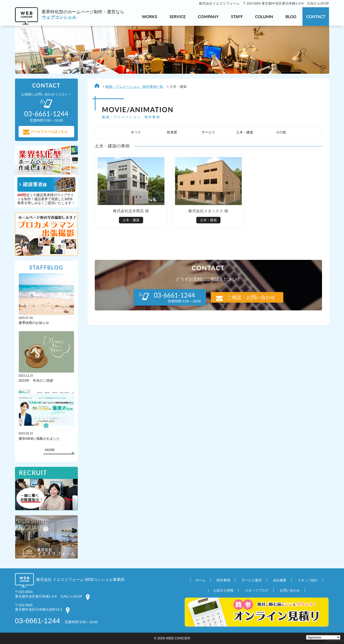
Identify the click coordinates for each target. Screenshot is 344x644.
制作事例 (223, 580)
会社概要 (279, 580)
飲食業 (172, 132)
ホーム (200, 580)
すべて (136, 132)
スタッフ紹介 (308, 580)
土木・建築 (244, 132)
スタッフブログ (257, 590)
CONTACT (315, 16)
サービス (208, 132)
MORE (50, 450)
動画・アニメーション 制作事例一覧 (134, 86)
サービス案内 (252, 580)
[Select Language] (323, 637)
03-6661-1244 (37, 621)
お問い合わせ (290, 590)
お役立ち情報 (223, 590)
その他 (281, 132)
